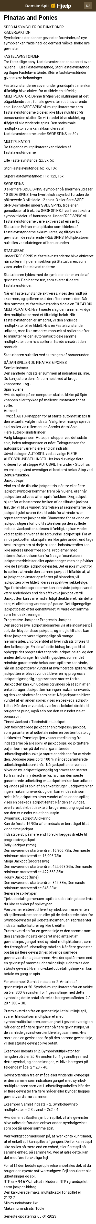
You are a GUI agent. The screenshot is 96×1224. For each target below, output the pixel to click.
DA (88, 6)
